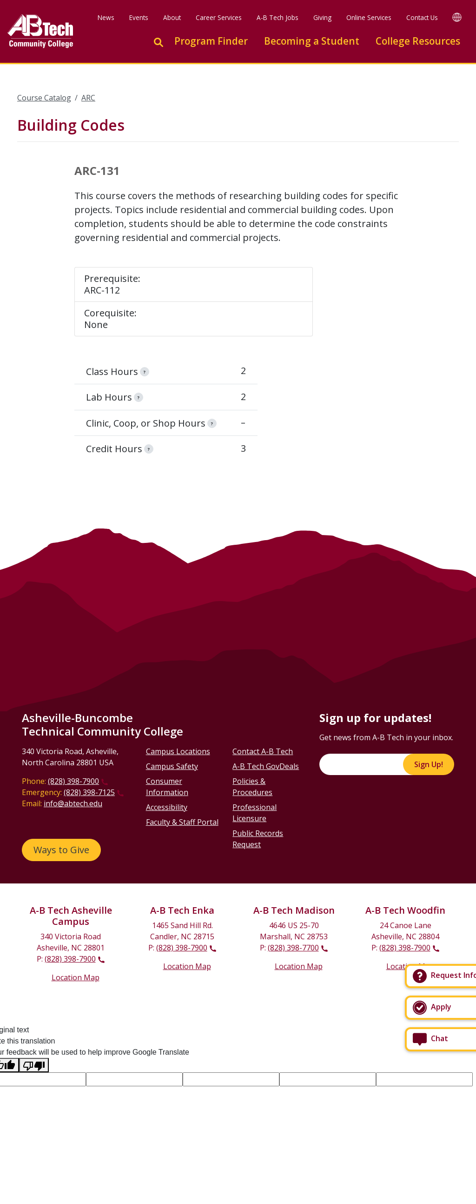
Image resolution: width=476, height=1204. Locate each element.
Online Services (368, 17)
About (172, 17)
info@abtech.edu (73, 803)
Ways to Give (61, 849)
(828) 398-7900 (73, 781)
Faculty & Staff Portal (182, 822)
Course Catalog (44, 98)
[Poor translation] (34, 1065)
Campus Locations (178, 751)
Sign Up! (428, 764)
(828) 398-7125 (89, 792)
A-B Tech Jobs (277, 17)
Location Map (75, 977)
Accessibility (166, 807)
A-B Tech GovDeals (265, 766)
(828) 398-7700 (293, 948)
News (106, 17)
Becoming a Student (311, 40)
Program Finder (211, 40)
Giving (322, 17)
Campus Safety (172, 766)
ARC (88, 98)
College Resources (418, 40)
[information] (144, 371)
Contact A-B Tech (262, 751)
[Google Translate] (457, 17)
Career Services (219, 17)
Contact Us (422, 17)
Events (138, 17)
